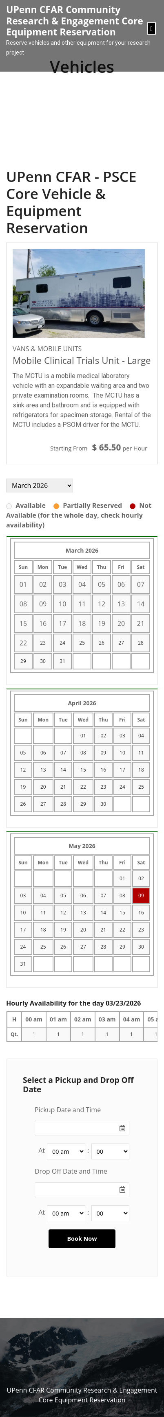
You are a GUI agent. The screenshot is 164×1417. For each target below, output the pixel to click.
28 (141, 642)
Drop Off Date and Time (71, 1171)
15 (83, 769)
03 (122, 735)
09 (103, 752)
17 (122, 769)
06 (43, 752)
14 (63, 769)
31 (62, 661)
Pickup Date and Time (68, 1109)
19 (23, 786)
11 (141, 752)
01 (83, 735)
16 (103, 769)
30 (43, 661)
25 (82, 642)
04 (141, 735)
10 (122, 752)
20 (43, 786)
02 (103, 735)
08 (83, 752)
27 (121, 642)
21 (63, 786)
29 (23, 661)
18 (141, 769)
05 (23, 752)
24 (62, 642)
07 (63, 752)
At (41, 1150)
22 (83, 786)
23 (43, 642)
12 (23, 769)
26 (101, 642)
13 (43, 769)
